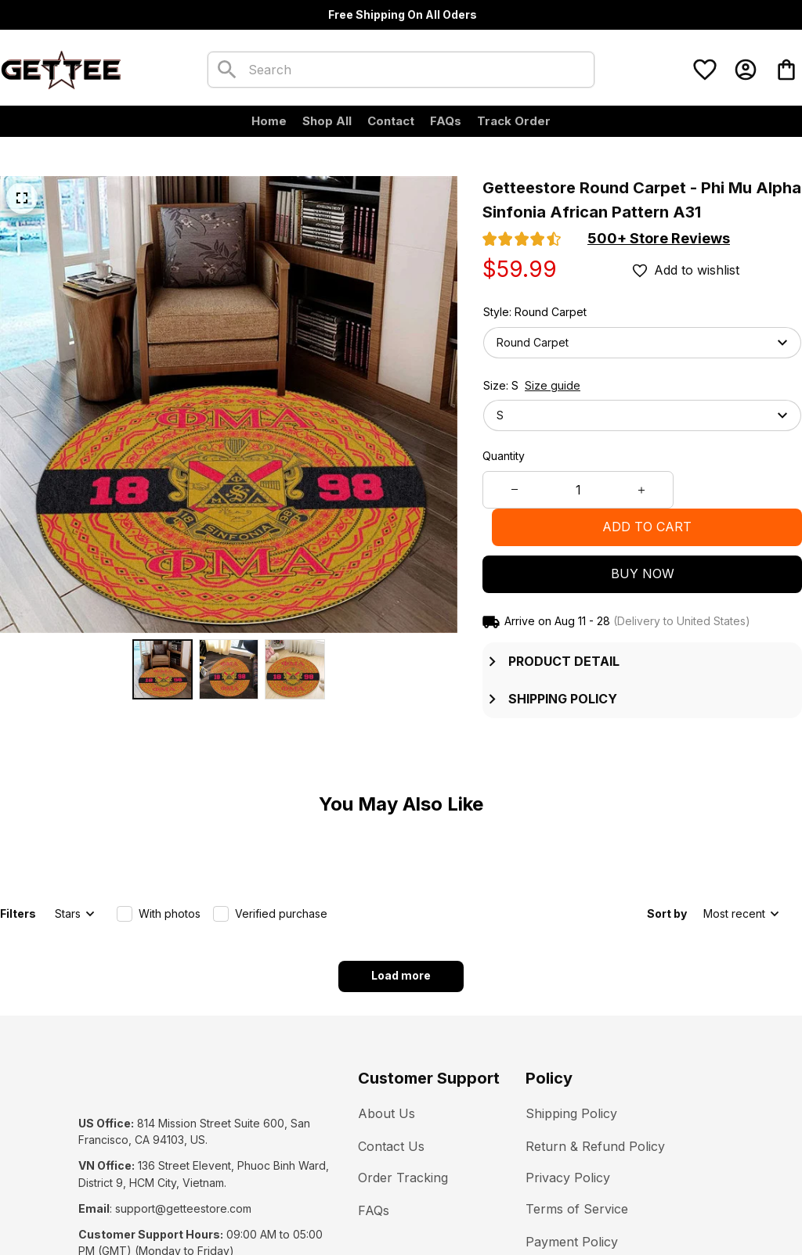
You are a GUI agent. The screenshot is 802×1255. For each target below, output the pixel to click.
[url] (183, 1122)
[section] (658, 239)
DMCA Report (221, 1207)
